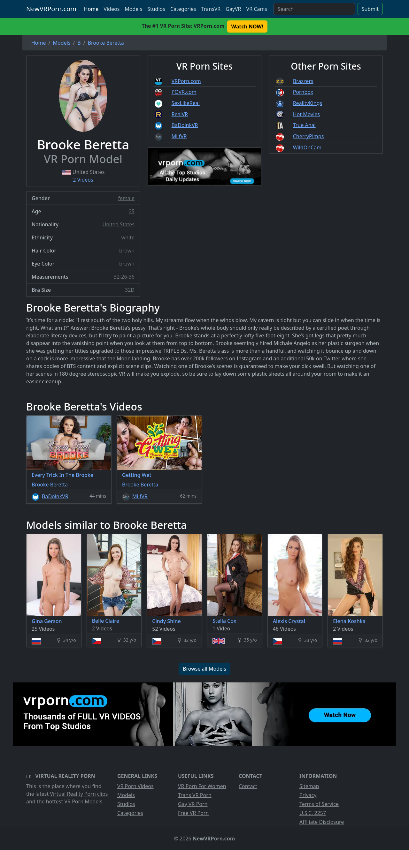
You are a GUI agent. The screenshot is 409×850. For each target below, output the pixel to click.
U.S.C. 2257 (312, 812)
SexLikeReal (186, 103)
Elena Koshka (349, 621)
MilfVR (179, 136)
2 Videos (83, 179)
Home (91, 8)
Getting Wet (136, 474)
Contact (248, 786)
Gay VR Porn (193, 804)
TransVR (210, 8)
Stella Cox (224, 620)
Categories (183, 8)
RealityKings (307, 103)
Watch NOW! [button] (247, 26)
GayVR (233, 8)
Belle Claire (105, 620)
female (126, 198)
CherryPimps (308, 136)
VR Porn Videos (135, 786)
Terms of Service (319, 804)
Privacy (307, 795)
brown (127, 250)
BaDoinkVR (185, 125)
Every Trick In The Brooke (62, 474)
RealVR (180, 114)
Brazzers (303, 81)
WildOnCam (307, 147)
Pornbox (303, 91)
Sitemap (309, 786)
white (128, 237)
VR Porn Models (83, 801)
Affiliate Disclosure (321, 821)
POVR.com (184, 91)
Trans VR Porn (195, 795)
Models (133, 8)
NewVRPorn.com (51, 8)
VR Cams (256, 8)
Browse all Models (204, 668)
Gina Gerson (47, 621)
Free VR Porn (193, 812)
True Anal (304, 125)
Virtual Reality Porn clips (79, 793)
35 (132, 211)
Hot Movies (306, 114)
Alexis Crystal (289, 621)
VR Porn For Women (202, 786)
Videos (112, 8)
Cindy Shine (166, 621)
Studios (156, 8)
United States (118, 224)
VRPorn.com (186, 81)
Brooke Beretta (50, 484)
